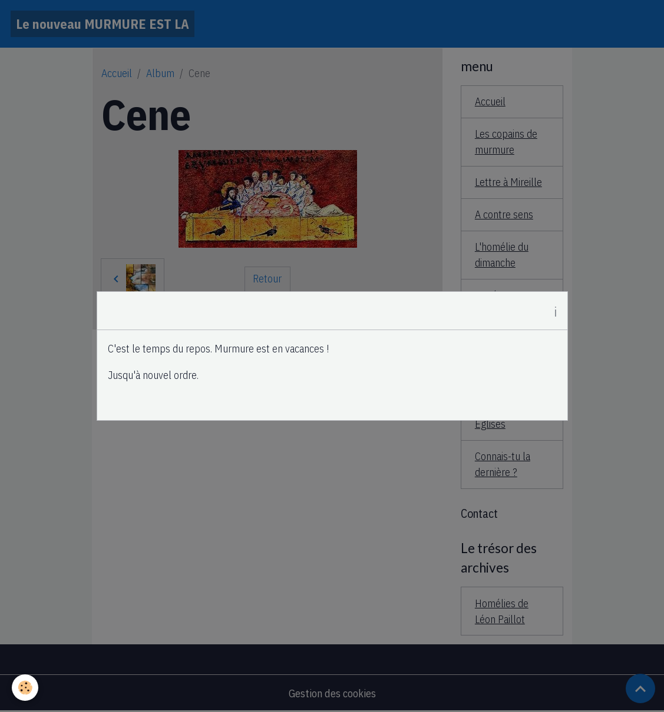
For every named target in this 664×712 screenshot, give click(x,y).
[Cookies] (25, 687)
